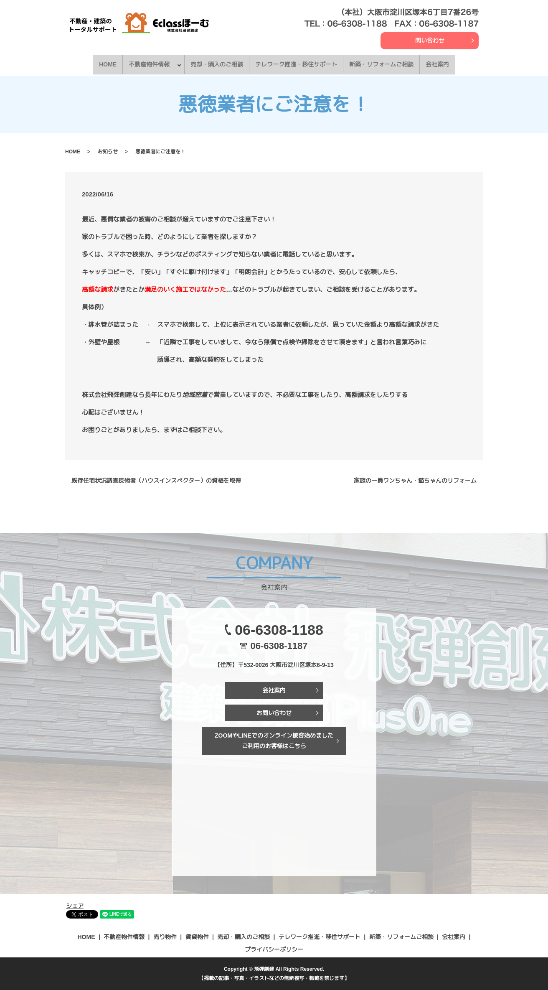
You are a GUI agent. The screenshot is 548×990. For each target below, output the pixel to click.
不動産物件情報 (147, 64)
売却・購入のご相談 (218, 64)
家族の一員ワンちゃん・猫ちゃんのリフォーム (415, 479)
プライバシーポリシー (274, 948)
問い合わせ (429, 40)
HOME (106, 64)
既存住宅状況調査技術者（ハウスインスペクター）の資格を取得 (156, 479)
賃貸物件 (197, 936)
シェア (75, 905)
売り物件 (165, 936)
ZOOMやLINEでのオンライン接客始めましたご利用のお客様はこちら (274, 739)
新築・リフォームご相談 (383, 64)
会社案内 (439, 64)
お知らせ (108, 151)
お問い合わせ (274, 712)
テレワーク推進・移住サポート (298, 64)
